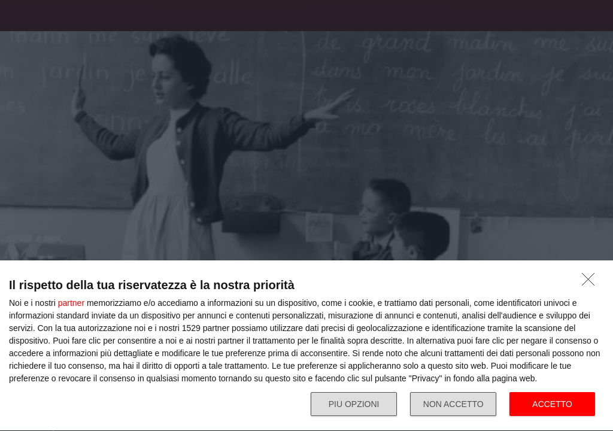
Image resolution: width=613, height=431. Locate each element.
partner (71, 303)
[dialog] (306, 346)
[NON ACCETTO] (591, 282)
